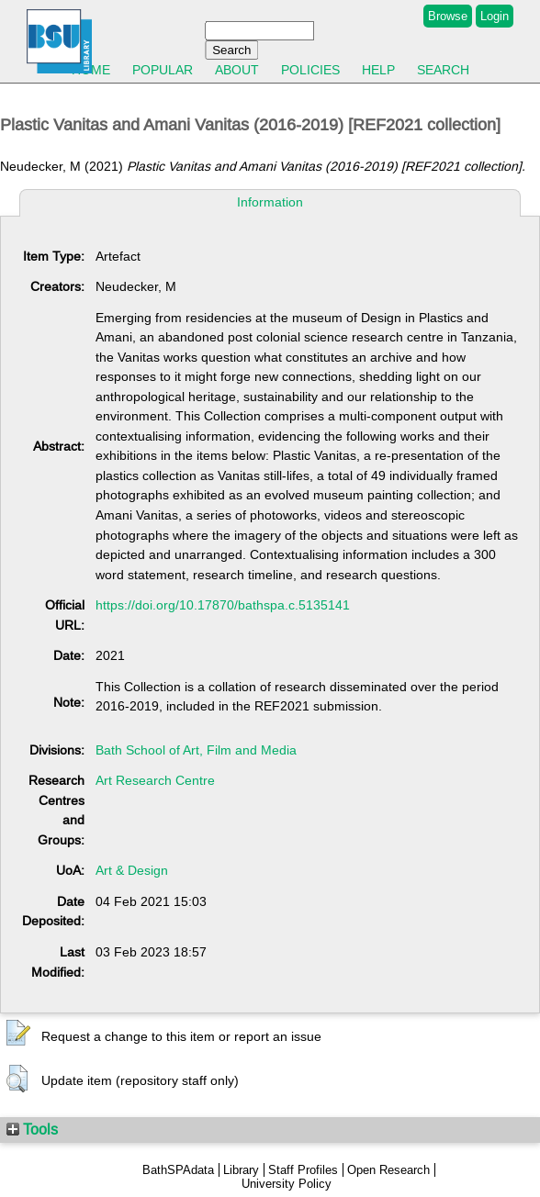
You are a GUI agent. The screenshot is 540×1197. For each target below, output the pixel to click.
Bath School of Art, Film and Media (196, 750)
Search (443, 69)
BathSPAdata (178, 1170)
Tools (32, 1129)
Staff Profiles (303, 1170)
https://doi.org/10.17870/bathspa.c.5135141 (223, 605)
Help (378, 69)
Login (494, 16)
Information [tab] (270, 202)
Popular (162, 69)
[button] (18, 1033)
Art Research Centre (155, 780)
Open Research (388, 1170)
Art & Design (132, 870)
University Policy (287, 1184)
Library (241, 1170)
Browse (447, 16)
